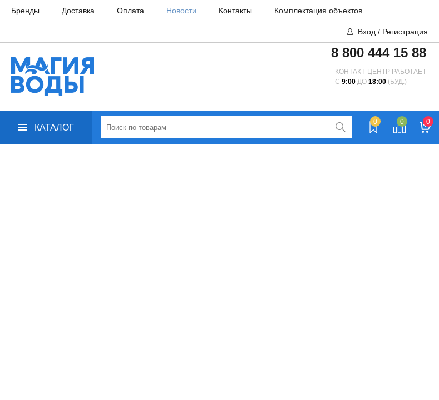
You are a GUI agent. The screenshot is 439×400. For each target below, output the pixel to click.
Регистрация (405, 31)
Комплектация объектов (318, 10)
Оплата (130, 10)
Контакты (235, 10)
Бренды (25, 10)
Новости (181, 10)
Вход (367, 31)
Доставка (78, 10)
